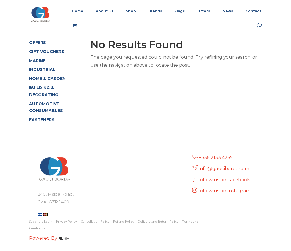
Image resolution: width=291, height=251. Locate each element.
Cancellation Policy (95, 221)
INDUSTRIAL (42, 69)
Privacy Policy (66, 221)
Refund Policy (123, 221)
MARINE (37, 60)
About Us (104, 11)
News (228, 11)
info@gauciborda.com (224, 168)
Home (77, 11)
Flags (179, 11)
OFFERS (37, 42)
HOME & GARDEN (47, 78)
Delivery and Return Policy (158, 221)
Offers (203, 11)
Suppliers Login (40, 221)
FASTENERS (42, 119)
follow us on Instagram (224, 190)
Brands (155, 11)
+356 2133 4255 (216, 157)
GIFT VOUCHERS (46, 51)
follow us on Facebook (224, 179)
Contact (253, 11)
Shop (131, 11)
